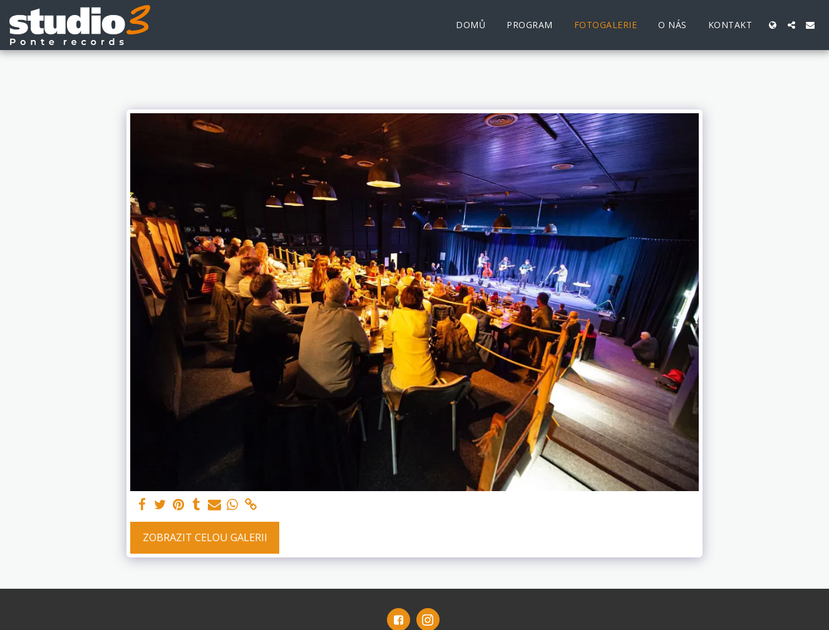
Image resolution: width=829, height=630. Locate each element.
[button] (791, 25)
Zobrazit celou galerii (205, 537)
